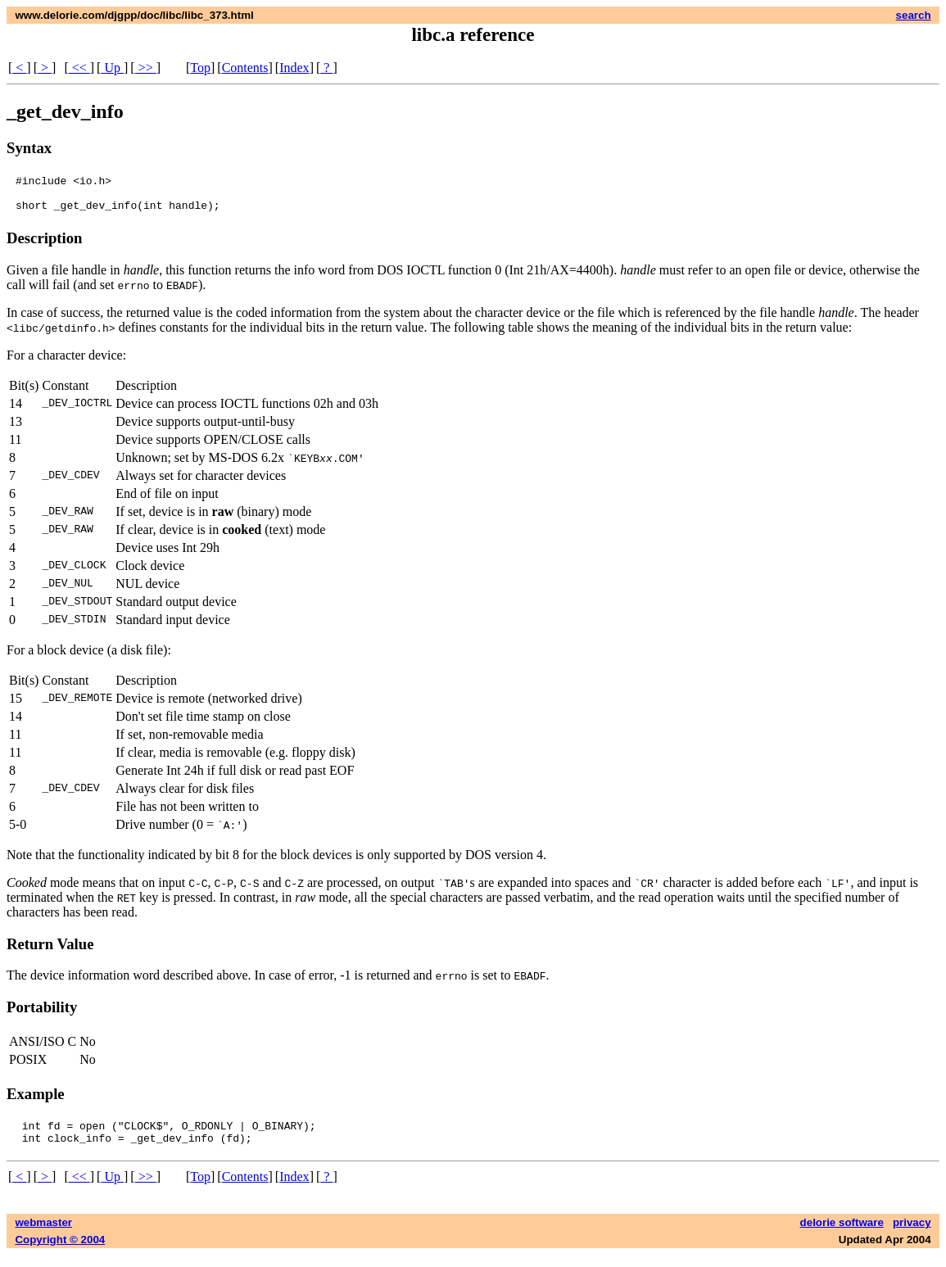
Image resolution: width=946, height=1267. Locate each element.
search (913, 15)
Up (112, 68)
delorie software (842, 1235)
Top (200, 68)
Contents (245, 68)
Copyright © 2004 (60, 1252)
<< (79, 68)
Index (294, 68)
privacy (912, 1235)
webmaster (43, 1235)
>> (145, 68)
